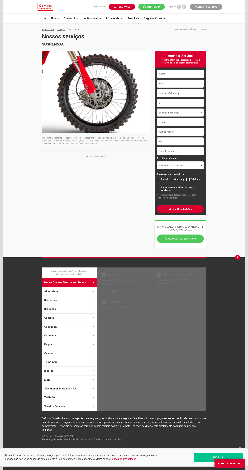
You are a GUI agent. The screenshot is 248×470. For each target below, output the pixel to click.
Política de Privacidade (123, 459)
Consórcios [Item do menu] (71, 18)
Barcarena (69, 300)
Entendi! (218, 457)
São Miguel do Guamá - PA (69, 388)
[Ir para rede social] (179, 7)
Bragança (69, 309)
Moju (69, 379)
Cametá (69, 317)
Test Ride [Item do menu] (133, 18)
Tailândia (69, 397)
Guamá (69, 353)
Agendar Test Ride (206, 6)
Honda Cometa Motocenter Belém (69, 282)
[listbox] (180, 165)
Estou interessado (180, 209)
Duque (69, 344)
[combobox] (180, 112)
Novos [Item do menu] (55, 18)
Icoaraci (69, 370)
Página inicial (48, 29)
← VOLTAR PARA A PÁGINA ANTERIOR (189, 29)
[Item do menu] (45, 18)
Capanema (69, 326)
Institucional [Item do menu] (92, 18)
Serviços (61, 29)
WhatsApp (153, 6)
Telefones (123, 6)
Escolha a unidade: (167, 158)
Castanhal (69, 335)
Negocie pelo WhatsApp (182, 238)
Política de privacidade (167, 198)
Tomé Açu (69, 362)
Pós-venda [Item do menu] (114, 18)
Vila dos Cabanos (69, 406)
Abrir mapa (111, 291)
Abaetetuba (69, 291)
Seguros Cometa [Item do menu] (154, 18)
